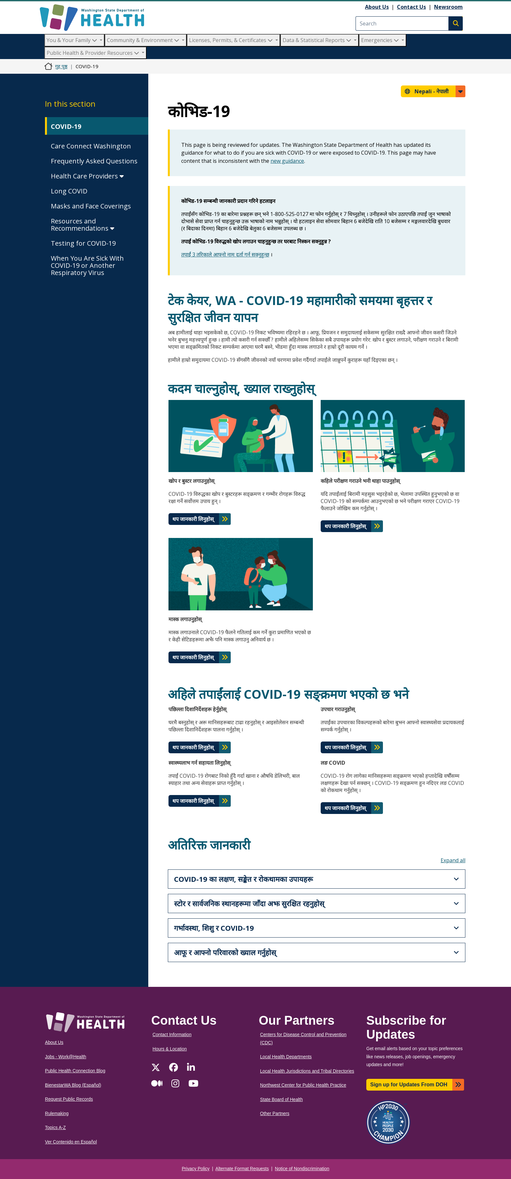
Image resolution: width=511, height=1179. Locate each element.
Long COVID (69, 191)
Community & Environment (144, 40)
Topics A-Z (55, 1127)
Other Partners (274, 1113)
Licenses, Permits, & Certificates (231, 40)
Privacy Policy (196, 1168)
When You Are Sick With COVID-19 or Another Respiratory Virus (87, 265)
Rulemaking (56, 1113)
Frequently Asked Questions (94, 161)
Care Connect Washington (91, 146)
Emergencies (380, 40)
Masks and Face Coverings (91, 206)
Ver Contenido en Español (71, 1142)
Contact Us (411, 6)
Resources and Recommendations (82, 225)
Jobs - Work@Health (65, 1056)
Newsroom (448, 6)
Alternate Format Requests (242, 1168)
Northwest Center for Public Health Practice (303, 1085)
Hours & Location (170, 1049)
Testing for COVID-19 (83, 243)
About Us (377, 6)
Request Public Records (69, 1099)
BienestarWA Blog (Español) (73, 1085)
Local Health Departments (286, 1056)
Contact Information (172, 1034)
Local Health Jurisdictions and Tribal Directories (307, 1071)
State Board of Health (281, 1099)
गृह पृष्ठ (61, 66)
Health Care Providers (87, 176)
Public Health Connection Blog (75, 1070)
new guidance (287, 160)
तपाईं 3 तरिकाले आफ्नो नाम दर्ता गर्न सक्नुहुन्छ (225, 254)
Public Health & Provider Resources (93, 52)
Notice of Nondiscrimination (302, 1168)
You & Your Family (72, 40)
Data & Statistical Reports (318, 40)
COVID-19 (66, 126)
